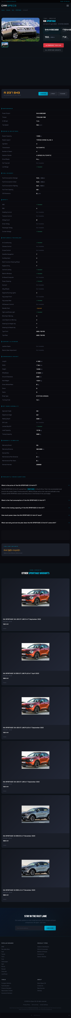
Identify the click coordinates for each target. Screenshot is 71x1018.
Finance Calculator (6, 988)
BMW (2, 946)
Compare (43, 93)
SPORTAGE (18, 10)
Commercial (40, 954)
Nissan (3, 966)
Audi (2, 951)
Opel (2, 964)
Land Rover (4, 974)
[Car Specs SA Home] (8, 6)
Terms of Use (35, 1004)
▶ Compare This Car (53, 45)
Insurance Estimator (6, 993)
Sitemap (39, 990)
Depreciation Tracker (7, 990)
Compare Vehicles (6, 983)
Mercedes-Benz (5, 949)
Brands (8, 10)
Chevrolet (4, 971)
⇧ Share (62, 93)
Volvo (2, 956)
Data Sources (41, 988)
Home (3, 10)
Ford (2, 959)
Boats (61, 1)
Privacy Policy (26, 1004)
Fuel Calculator (5, 985)
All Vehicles (67, 1)
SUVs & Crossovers (42, 949)
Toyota (3, 954)
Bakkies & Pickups (42, 951)
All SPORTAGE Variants (53, 50)
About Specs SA (41, 983)
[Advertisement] (35, 72)
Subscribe (50, 928)
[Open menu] (68, 5)
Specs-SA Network (11, 1)
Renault (3, 969)
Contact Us (40, 985)
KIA (13, 10)
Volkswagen (4, 961)
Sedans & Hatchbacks (43, 946)
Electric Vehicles (41, 956)
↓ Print (53, 93)
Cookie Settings (44, 1004)
